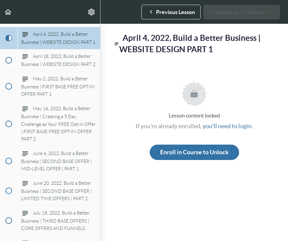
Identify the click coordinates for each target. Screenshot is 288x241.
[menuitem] (91, 12)
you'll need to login (227, 126)
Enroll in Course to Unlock (194, 152)
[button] (8, 12)
